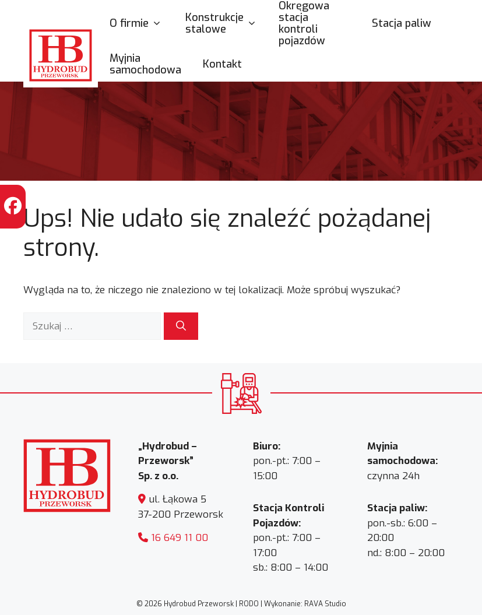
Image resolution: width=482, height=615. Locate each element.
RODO (249, 604)
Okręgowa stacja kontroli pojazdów (304, 23)
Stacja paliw (401, 23)
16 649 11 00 (179, 537)
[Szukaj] (181, 326)
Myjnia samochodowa (145, 64)
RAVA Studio (325, 604)
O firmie (142, 23)
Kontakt (222, 64)
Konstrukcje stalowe (226, 23)
